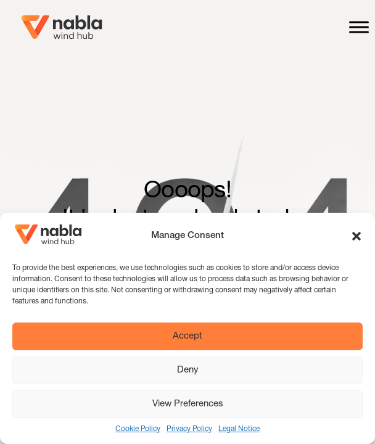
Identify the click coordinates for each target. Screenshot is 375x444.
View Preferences (187, 404)
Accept (187, 336)
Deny (188, 370)
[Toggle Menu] (359, 27)
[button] (356, 236)
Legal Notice (239, 429)
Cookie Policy (137, 429)
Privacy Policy (189, 429)
